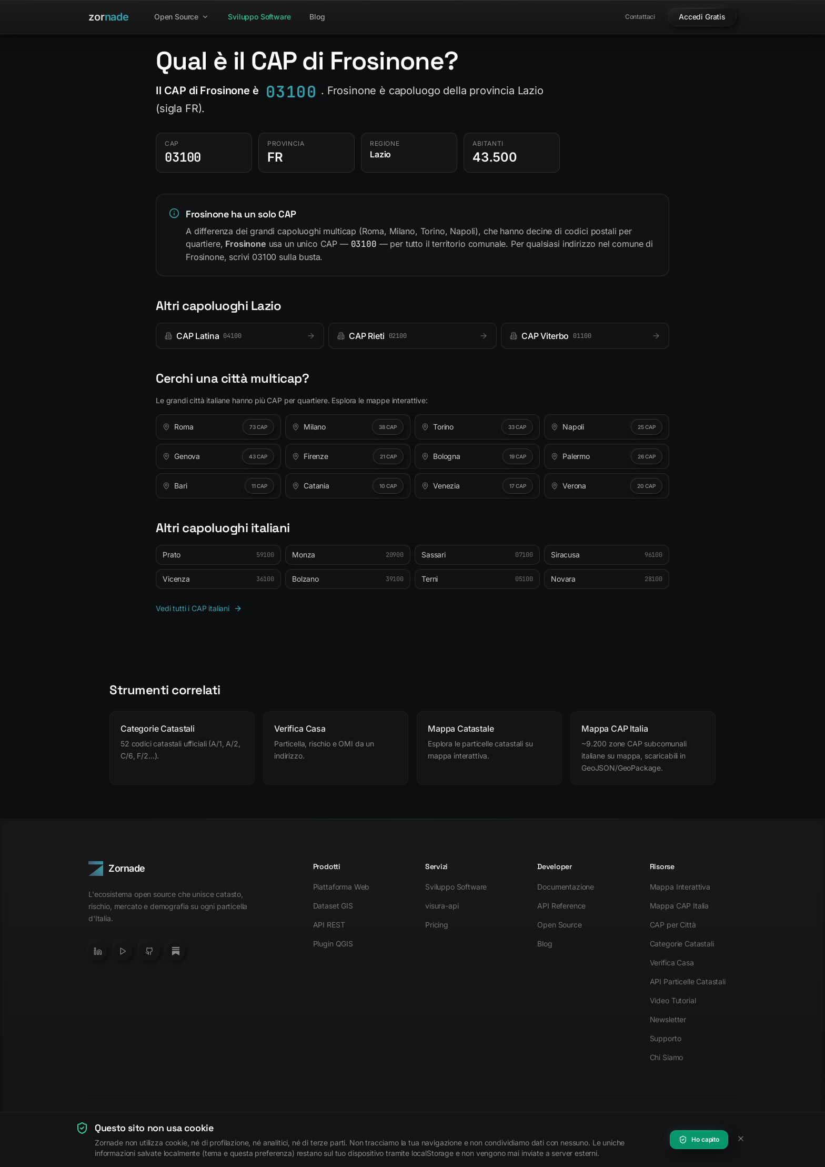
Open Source (181, 16)
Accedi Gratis (702, 16)
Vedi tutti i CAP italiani (199, 608)
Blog (317, 16)
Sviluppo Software (259, 16)
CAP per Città (673, 924)
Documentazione (565, 886)
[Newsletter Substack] (175, 951)
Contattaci (640, 17)
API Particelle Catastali (688, 981)
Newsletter (668, 1019)
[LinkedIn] (97, 951)
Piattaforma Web (341, 886)
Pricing (436, 924)
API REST (329, 924)
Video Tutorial (673, 1000)
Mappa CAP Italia (679, 905)
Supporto (665, 1038)
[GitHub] (149, 951)
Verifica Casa (672, 962)
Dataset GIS (333, 905)
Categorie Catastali (682, 943)
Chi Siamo (666, 1057)
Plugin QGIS (333, 943)
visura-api (441, 905)
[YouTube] (123, 951)
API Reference (561, 905)
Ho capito (699, 1139)
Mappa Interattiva (680, 886)
